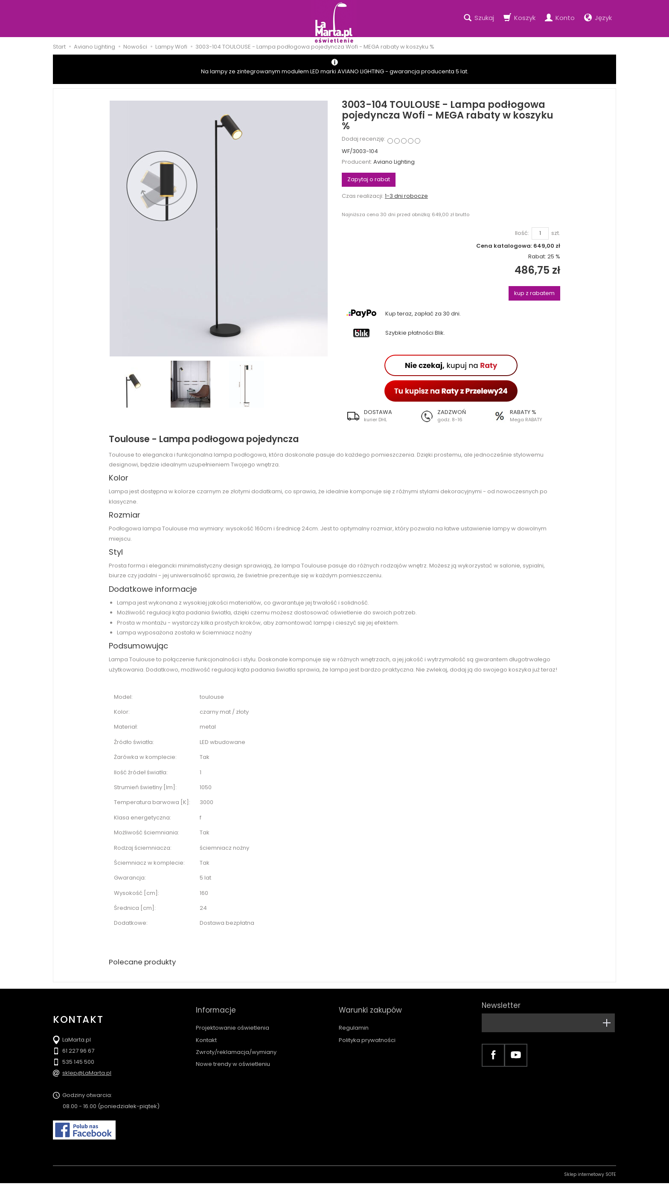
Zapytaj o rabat (368, 179)
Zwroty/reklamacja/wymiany (236, 1044)
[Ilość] (540, 233)
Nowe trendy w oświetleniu (233, 1056)
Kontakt (206, 1032)
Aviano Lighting (394, 162)
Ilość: (522, 233)
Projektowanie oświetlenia (232, 1020)
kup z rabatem (534, 293)
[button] (378, 416)
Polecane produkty (144, 962)
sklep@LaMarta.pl (86, 1074)
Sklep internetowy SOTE (590, 1175)
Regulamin (354, 1020)
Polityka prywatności (367, 1032)
